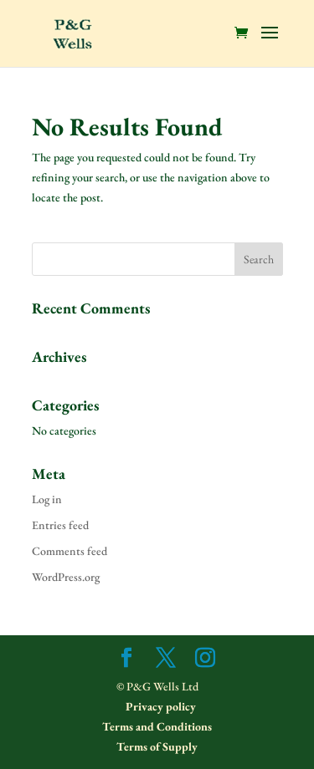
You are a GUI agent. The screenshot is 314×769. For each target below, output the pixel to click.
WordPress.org (66, 576)
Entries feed (60, 524)
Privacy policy (159, 706)
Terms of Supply (157, 746)
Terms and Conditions (157, 726)
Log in (47, 499)
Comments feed (69, 550)
